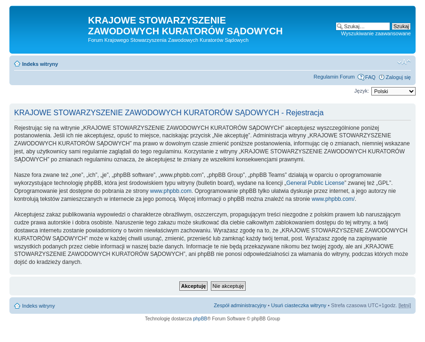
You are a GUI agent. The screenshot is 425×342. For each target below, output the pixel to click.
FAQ (370, 77)
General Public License (315, 183)
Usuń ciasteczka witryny (298, 305)
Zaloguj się (398, 77)
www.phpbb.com (171, 191)
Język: (361, 91)
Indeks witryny (40, 64)
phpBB (200, 318)
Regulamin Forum (333, 77)
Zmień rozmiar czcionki (404, 62)
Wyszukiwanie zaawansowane (376, 33)
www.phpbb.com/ (333, 199)
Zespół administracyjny (240, 305)
